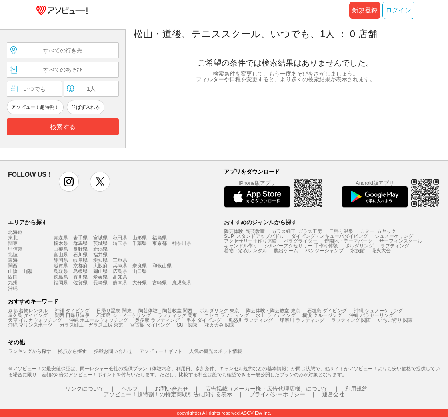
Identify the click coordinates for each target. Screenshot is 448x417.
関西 (13, 265)
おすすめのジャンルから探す (260, 222)
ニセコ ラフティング (226, 315)
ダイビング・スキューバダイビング (329, 236)
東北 (13, 237)
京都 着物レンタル (28, 310)
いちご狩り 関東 (395, 320)
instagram (69, 182)
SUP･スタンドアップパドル (254, 236)
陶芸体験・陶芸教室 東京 (273, 310)
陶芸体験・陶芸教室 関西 (165, 310)
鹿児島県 (181, 282)
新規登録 (365, 10)
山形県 (139, 238)
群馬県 (80, 243)
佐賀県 (80, 282)
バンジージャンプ (324, 250)
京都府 (80, 266)
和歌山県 (162, 266)
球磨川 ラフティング (302, 320)
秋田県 (120, 238)
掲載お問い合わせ (113, 351)
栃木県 (61, 243)
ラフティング (394, 246)
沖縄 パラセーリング (371, 315)
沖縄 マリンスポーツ (30, 325)
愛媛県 (100, 277)
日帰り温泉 (341, 231)
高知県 (120, 277)
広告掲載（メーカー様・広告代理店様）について (266, 388)
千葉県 (139, 243)
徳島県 (61, 277)
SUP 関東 (187, 325)
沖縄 (13, 288)
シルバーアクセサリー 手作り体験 (301, 246)
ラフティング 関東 (177, 315)
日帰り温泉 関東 (113, 310)
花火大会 (381, 250)
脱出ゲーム (286, 250)
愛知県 (100, 260)
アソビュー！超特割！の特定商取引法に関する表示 (168, 394)
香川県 (80, 277)
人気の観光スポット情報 (215, 351)
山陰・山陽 (20, 271)
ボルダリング (359, 246)
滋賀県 (61, 266)
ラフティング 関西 (351, 320)
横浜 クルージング (322, 315)
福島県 (159, 238)
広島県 (120, 271)
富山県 (61, 254)
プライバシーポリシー (277, 394)
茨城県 (100, 243)
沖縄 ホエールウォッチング (98, 320)
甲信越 (15, 249)
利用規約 (356, 388)
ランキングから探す (29, 351)
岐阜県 (80, 260)
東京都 (159, 243)
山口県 (139, 271)
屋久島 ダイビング (28, 315)
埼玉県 (120, 243)
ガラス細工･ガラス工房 (297, 231)
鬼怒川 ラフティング (250, 320)
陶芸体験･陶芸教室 (244, 231)
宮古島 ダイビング (150, 325)
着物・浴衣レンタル (245, 250)
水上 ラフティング (275, 315)
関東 (13, 243)
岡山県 (100, 271)
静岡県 (61, 260)
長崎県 (100, 282)
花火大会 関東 (219, 325)
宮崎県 (159, 282)
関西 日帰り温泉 (72, 315)
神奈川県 (181, 243)
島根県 (80, 271)
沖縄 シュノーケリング (378, 310)
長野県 (80, 249)
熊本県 (120, 282)
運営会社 (333, 394)
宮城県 (100, 238)
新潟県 (100, 249)
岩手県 (80, 238)
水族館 (357, 250)
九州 (13, 282)
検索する (63, 127)
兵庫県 (120, 266)
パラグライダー (300, 241)
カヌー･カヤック (378, 231)
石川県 (80, 254)
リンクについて (84, 388)
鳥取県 (61, 271)
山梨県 (61, 249)
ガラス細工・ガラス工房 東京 (91, 325)
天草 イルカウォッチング (35, 320)
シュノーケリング (394, 236)
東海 (13, 260)
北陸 (13, 254)
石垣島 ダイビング (327, 310)
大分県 (139, 282)
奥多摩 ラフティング (157, 320)
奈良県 (139, 266)
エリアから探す (27, 222)
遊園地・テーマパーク (348, 241)
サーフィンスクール (400, 241)
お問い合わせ (171, 388)
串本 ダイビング (203, 320)
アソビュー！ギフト (160, 351)
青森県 (61, 238)
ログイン (398, 10)
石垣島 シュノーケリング (123, 315)
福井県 (100, 254)
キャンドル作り (241, 246)
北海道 (15, 232)
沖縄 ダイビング (72, 310)
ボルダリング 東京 (219, 310)
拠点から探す (72, 351)
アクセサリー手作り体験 (250, 241)
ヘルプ (129, 388)
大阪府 (100, 266)
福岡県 (61, 282)
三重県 (120, 260)
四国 (13, 277)
